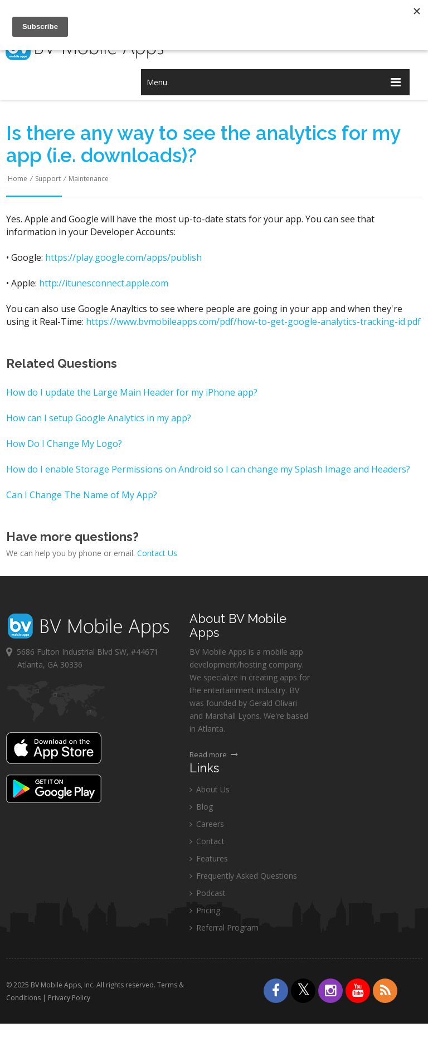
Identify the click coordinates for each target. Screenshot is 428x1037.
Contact (207, 841)
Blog (201, 807)
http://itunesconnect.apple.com (103, 283)
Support (48, 178)
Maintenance (89, 178)
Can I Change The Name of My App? (81, 495)
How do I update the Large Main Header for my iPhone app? (131, 392)
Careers (206, 824)
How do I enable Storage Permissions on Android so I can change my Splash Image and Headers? (208, 469)
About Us (209, 790)
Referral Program (224, 928)
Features (208, 859)
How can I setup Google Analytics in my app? (98, 418)
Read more (213, 755)
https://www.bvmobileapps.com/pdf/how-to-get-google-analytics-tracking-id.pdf (253, 321)
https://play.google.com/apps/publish (123, 257)
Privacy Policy (69, 997)
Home (17, 178)
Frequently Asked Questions (243, 876)
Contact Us (157, 553)
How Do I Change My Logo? (64, 443)
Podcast (207, 893)
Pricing (204, 910)
